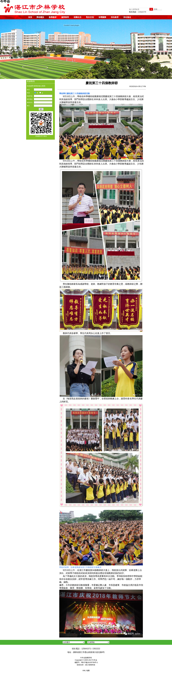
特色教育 (115, 17)
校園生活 (77, 17)
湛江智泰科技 (90, 665)
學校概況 (40, 17)
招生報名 (127, 17)
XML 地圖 (86, 670)
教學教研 (52, 17)
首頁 (30, 17)
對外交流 (90, 17)
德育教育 (65, 17)
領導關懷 (102, 17)
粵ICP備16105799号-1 (89, 662)
